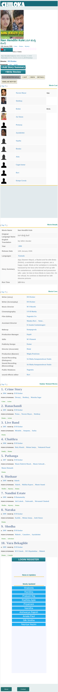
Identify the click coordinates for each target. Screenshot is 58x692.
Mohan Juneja (31, 447)
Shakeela (29, 588)
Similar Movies (9, 82)
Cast (25, 77)
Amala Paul (29, 616)
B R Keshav (12, 61)
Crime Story (13, 389)
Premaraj (19, 125)
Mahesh (18, 534)
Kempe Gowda (21, 181)
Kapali (29, 334)
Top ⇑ (4, 86)
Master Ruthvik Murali (23, 464)
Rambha (28, 592)
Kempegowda (31, 329)
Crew (32, 77)
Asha (17, 157)
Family (4, 451)
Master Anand (40, 485)
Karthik (17, 518)
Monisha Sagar (36, 397)
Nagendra (30, 370)
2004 (4, 393)
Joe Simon (19, 117)
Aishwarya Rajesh (28, 612)
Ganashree (26, 534)
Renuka (18, 149)
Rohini (18, 109)
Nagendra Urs (32, 316)
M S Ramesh (31, 339)
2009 (4, 480)
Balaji (29, 349)
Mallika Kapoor (27, 485)
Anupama (26, 431)
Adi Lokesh (19, 501)
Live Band (12, 422)
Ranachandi (13, 405)
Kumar (29, 344)
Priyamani (29, 604)
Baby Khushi (19, 447)
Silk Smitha (29, 620)
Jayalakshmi (20, 133)
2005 (4, 410)
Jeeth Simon (38, 518)
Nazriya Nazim (28, 624)
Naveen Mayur (21, 93)
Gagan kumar (20, 165)
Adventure (11, 538)
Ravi (17, 173)
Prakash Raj (29, 596)
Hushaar (11, 476)
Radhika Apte (29, 600)
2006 (20, 246)
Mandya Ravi (31, 321)
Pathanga (11, 455)
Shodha (10, 526)
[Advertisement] (29, 202)
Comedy (10, 555)
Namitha (28, 608)
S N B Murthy (32, 311)
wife (10, 65)
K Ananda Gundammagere (36, 325)
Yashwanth (29, 501)
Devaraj (17, 397)
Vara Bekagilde (17, 543)
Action (9, 401)
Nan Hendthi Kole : (11, 77)
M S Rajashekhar (31, 551)
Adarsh (16, 480)
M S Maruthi (31, 307)
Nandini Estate (15, 493)
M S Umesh (19, 551)
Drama (21, 46)
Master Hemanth (7, 468)
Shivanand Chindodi (42, 501)
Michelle (18, 431)
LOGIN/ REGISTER (28, 559)
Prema (17, 414)
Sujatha (18, 141)
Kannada (21, 256)
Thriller (4, 489)
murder (16, 65)
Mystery (27, 46)
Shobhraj (19, 101)
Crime (15, 46)
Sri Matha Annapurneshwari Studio (39, 359)
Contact (23, 689)
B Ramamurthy (19, 497)
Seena (40, 321)
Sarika (34, 431)
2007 (4, 460)
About (6, 689)
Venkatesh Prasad (44, 447)
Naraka (10, 509)
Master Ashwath (38, 464)
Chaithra (11, 439)
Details (40, 77)
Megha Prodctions (33, 354)
